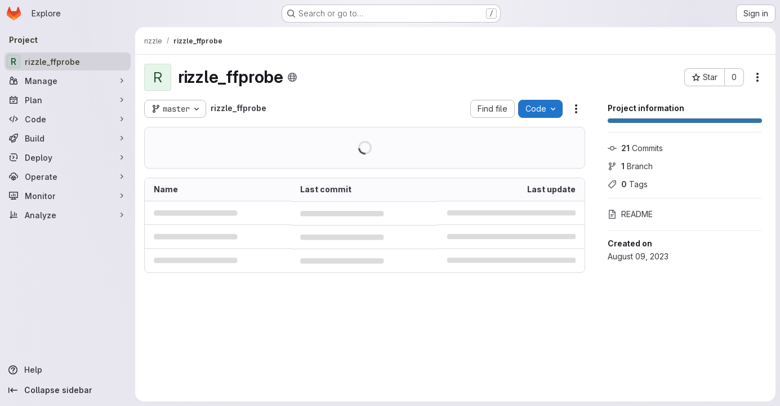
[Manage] (68, 81)
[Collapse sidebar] (68, 390)
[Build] (68, 138)
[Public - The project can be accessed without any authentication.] (292, 77)
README (630, 214)
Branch (630, 166)
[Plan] (68, 100)
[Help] (68, 370)
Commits (635, 148)
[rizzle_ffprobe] (68, 61)
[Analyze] (68, 215)
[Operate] (68, 176)
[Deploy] (68, 157)
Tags (628, 184)
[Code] (68, 119)
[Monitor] (68, 196)
